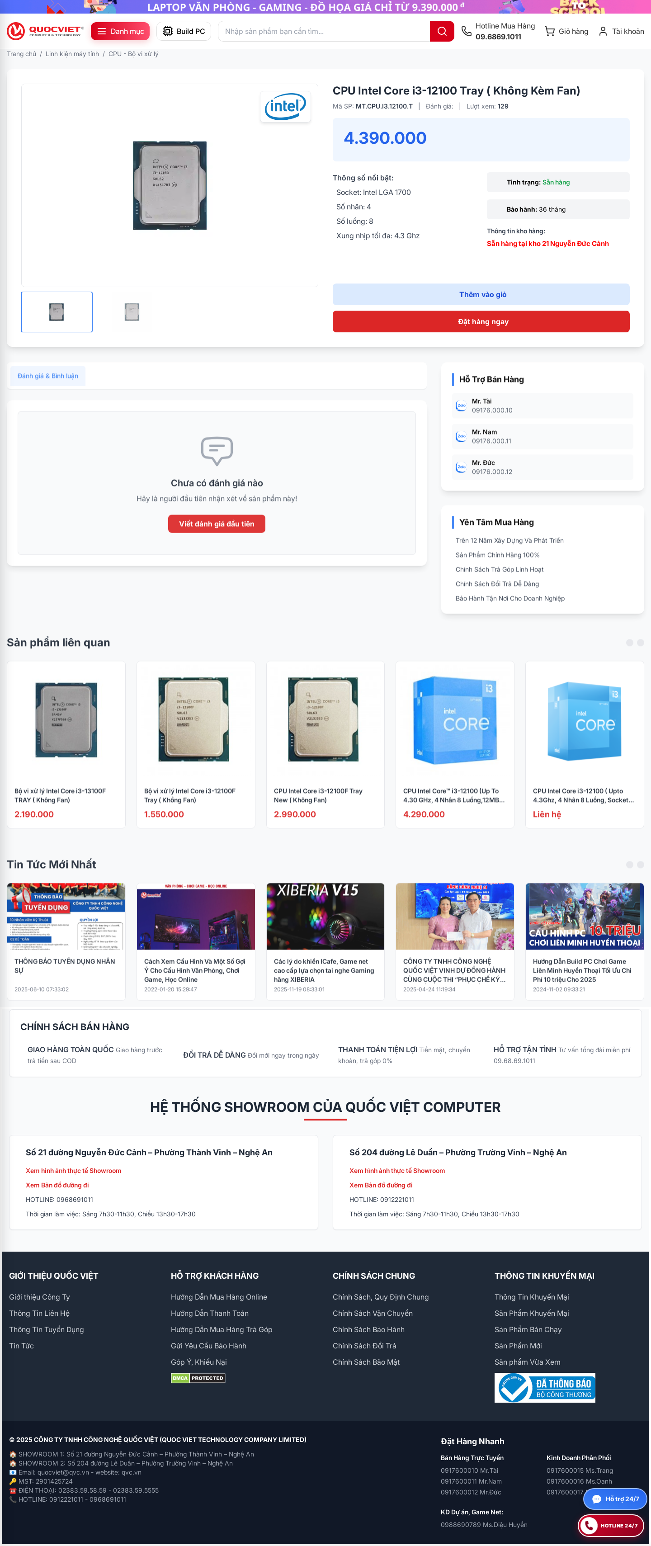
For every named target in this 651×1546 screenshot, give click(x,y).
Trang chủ (21, 53)
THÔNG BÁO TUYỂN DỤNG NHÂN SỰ (64, 977)
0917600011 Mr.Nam (471, 1481)
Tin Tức (21, 1345)
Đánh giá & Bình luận (48, 387)
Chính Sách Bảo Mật (366, 1361)
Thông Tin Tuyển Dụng (46, 1329)
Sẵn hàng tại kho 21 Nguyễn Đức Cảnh (548, 243)
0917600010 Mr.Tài (469, 1470)
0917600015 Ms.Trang (580, 1470)
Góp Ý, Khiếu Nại (199, 1361)
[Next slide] (640, 654)
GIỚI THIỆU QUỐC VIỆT (54, 1276)
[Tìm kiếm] (442, 31)
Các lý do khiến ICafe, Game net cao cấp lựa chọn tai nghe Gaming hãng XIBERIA (324, 981)
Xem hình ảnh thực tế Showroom (74, 1170)
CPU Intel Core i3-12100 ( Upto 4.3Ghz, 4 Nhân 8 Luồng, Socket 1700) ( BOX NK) (580, 807)
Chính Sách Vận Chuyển (373, 1313)
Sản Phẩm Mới (518, 1345)
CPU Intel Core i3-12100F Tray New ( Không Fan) (318, 807)
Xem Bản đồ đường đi (57, 1185)
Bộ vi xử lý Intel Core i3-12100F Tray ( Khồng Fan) (190, 807)
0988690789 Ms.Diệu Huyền (484, 1524)
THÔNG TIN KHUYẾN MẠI (544, 1276)
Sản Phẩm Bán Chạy (528, 1329)
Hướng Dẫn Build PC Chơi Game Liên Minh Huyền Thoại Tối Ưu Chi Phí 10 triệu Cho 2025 (582, 981)
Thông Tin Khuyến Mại (532, 1296)
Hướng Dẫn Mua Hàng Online (219, 1296)
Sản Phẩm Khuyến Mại (532, 1313)
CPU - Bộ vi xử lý (133, 53)
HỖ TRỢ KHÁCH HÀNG (215, 1276)
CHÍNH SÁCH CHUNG (374, 1276)
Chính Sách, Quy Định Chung (381, 1296)
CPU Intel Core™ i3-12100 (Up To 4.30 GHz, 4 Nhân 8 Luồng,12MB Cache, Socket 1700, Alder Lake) (451, 807)
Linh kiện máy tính (72, 53)
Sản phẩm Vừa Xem (528, 1361)
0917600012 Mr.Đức (471, 1492)
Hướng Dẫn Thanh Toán (210, 1313)
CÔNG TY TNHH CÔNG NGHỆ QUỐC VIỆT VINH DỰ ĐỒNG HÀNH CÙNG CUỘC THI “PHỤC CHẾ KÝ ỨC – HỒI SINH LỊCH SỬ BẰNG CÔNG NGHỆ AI (454, 982)
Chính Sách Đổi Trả (364, 1345)
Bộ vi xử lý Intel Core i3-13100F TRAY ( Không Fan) (60, 807)
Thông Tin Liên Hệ (39, 1313)
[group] (325, 7)
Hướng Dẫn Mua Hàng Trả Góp (222, 1329)
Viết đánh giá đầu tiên (217, 535)
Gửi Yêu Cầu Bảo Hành (208, 1345)
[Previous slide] (629, 654)
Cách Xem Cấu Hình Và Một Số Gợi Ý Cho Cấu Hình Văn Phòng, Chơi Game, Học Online (194, 981)
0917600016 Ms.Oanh (579, 1481)
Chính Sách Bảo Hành (369, 1329)
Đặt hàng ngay (483, 321)
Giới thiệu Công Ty (39, 1296)
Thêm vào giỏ (483, 294)
